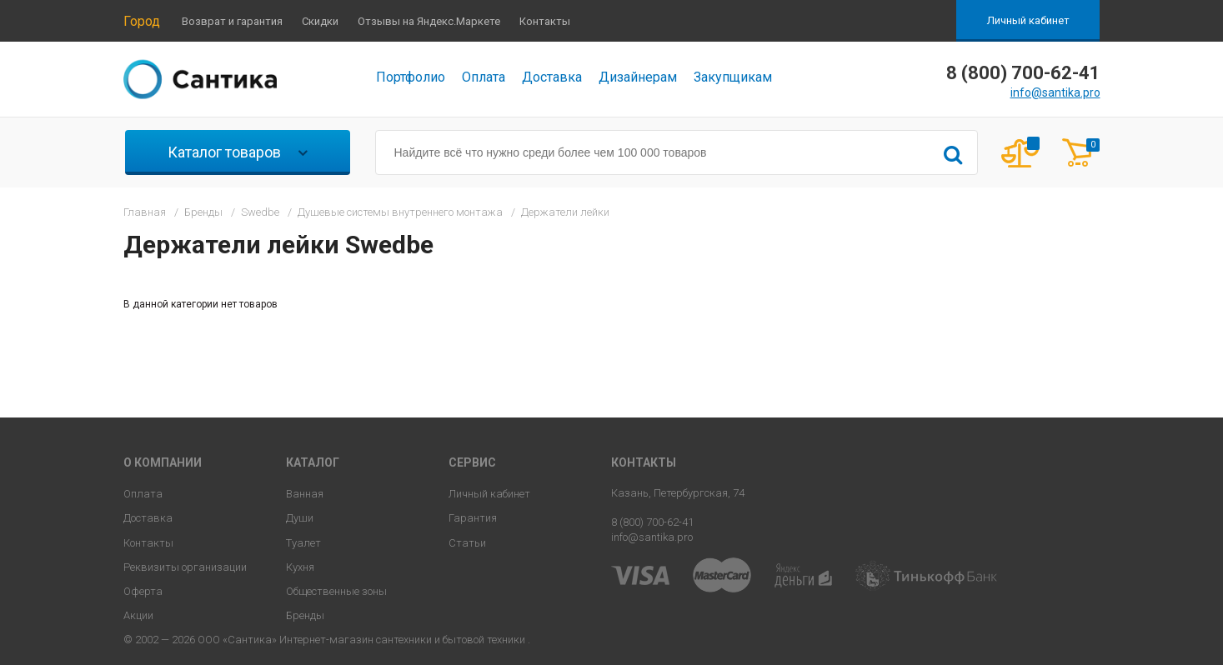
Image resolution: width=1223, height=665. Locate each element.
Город (141, 21)
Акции (138, 615)
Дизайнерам (638, 77)
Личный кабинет (1028, 20)
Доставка (552, 77)
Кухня (300, 567)
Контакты (544, 21)
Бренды (305, 615)
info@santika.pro (1055, 92)
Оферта (143, 591)
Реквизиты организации (185, 567)
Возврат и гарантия (232, 21)
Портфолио (410, 77)
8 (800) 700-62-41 (652, 522)
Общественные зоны (336, 591)
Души (299, 518)
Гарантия (473, 518)
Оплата (483, 77)
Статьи (467, 543)
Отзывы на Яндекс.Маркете (429, 21)
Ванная (304, 494)
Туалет (303, 543)
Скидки (320, 21)
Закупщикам (733, 77)
